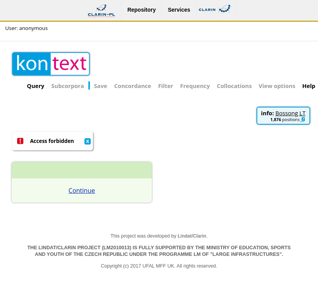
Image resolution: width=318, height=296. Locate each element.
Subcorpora (67, 86)
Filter (165, 86)
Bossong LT (290, 113)
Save (100, 86)
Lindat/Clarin (192, 236)
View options (277, 86)
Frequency (195, 86)
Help (309, 86)
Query (35, 86)
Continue (82, 190)
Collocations (234, 86)
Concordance (132, 86)
